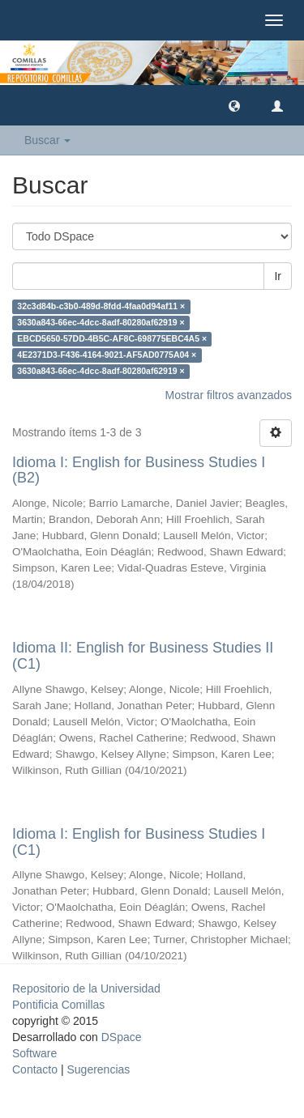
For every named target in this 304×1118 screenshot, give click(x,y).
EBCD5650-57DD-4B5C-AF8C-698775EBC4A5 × (112, 339)
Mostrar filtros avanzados (228, 395)
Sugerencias (98, 1069)
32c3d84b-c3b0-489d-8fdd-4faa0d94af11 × (101, 307)
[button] (234, 105)
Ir (277, 276)
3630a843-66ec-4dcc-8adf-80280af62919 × (100, 323)
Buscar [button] (47, 140)
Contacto (35, 1069)
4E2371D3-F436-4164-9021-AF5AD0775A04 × (106, 355)
